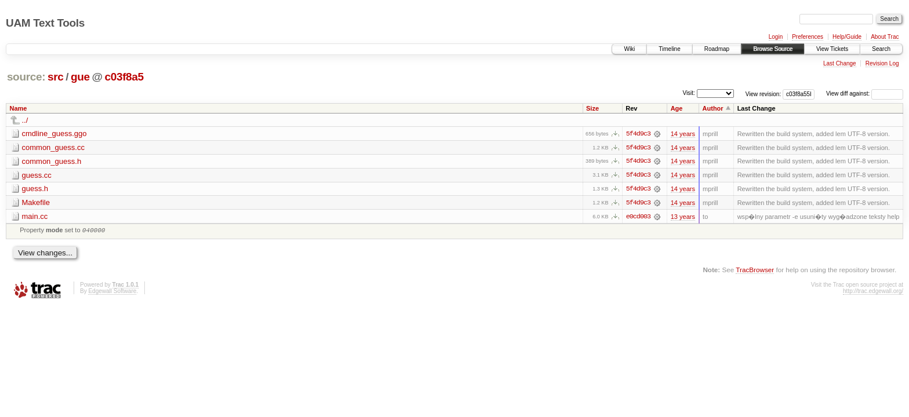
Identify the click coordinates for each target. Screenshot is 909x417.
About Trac (885, 37)
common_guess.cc (53, 147)
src (56, 77)
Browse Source (772, 49)
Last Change (839, 63)
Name (18, 108)
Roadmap (716, 49)
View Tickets (832, 49)
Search (881, 49)
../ (25, 120)
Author (713, 108)
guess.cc (37, 175)
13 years (683, 217)
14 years (683, 133)
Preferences (807, 37)
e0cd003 (638, 217)
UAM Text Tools (45, 23)
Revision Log (882, 63)
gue (80, 77)
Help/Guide (846, 37)
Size (592, 108)
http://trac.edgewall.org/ (873, 293)
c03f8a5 (123, 77)
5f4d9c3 (638, 133)
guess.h (35, 189)
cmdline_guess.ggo (54, 133)
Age (677, 108)
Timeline (669, 49)
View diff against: (864, 93)
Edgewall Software (112, 293)
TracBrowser (755, 272)
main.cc (35, 217)
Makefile (36, 203)
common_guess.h (52, 161)
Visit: (688, 93)
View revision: (763, 93)
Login (776, 37)
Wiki (629, 49)
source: (26, 77)
